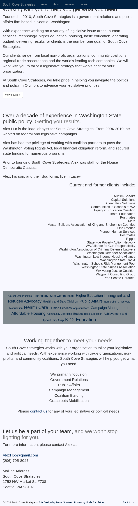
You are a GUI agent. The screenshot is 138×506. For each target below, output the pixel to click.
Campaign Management (109, 308)
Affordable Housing (29, 313)
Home (43, 4)
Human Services (61, 308)
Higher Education (89, 295)
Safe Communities (62, 295)
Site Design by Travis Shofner (55, 502)
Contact (84, 4)
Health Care (36, 307)
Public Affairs (91, 301)
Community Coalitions (59, 313)
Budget (78, 313)
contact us (38, 411)
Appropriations (81, 308)
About (55, 4)
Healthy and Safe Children (60, 301)
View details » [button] (12, 94)
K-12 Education (80, 319)
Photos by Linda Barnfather (89, 502)
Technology (40, 295)
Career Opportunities (20, 295)
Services (69, 4)
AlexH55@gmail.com (20, 455)
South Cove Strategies (19, 4)
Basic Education (93, 313)
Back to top (129, 502)
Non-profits (110, 301)
